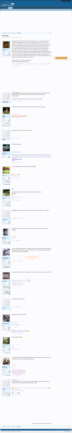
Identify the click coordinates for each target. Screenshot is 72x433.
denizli (9, 178)
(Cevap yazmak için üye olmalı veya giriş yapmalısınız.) (42, 423)
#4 (51, 138)
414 (9, 177)
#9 (51, 240)
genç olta (4, 281)
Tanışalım (6, 37)
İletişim (56, 429)
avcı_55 (4, 237)
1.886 (9, 261)
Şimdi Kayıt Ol (61, 57)
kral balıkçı (4, 257)
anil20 (3, 175)
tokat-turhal (8, 202)
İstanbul (9, 157)
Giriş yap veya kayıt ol (65, 1)
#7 (51, 200)
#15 (51, 375)
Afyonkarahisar (7, 393)
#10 (51, 260)
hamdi (3, 139)
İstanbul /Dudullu (7, 242)
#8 (51, 218)
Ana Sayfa (5, 7)
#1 (51, 65)
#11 (51, 285)
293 (9, 241)
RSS (70, 429)
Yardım (59, 429)
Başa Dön (67, 429)
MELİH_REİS (5, 102)
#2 (51, 100)
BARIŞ (3, 115)
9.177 (9, 156)
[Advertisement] (27, 21)
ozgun (3, 198)
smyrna (4, 366)
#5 (51, 162)
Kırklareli (8, 222)
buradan (19, 63)
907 (9, 348)
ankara (9, 284)
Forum (10, 7)
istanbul (9, 327)
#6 (51, 177)
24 (9, 283)
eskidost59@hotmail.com (16, 324)
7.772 (9, 370)
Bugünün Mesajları (5, 9)
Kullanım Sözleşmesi (67, 431)
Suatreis (4, 307)
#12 (51, 306)
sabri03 (4, 388)
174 (9, 221)
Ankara (9, 53)
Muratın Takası (5, 323)
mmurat (12, 37)
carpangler (4, 219)
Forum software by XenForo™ (11, 431)
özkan (3, 346)
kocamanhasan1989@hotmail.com (18, 283)
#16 (51, 394)
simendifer (4, 153)
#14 (51, 349)
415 (9, 326)
